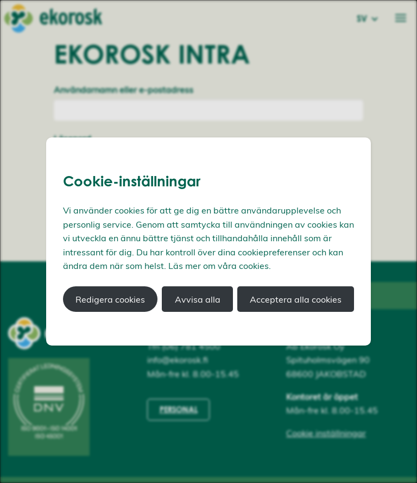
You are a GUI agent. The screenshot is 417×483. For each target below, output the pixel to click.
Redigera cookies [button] (110, 299)
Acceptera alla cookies (296, 299)
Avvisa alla (197, 299)
